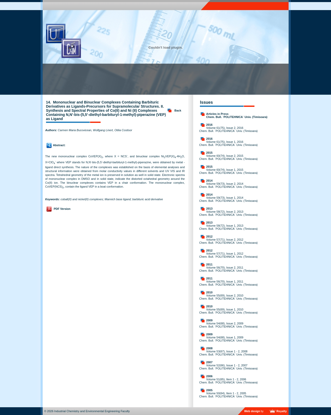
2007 (209, 362)
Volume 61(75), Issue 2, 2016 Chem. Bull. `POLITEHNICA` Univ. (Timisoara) (228, 129)
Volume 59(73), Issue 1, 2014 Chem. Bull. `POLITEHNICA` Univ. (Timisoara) (228, 199)
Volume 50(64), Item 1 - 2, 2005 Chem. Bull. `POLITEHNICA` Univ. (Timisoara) (228, 395)
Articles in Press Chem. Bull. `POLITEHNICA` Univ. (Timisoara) (236, 115)
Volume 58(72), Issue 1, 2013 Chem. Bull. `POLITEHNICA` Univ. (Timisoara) (228, 227)
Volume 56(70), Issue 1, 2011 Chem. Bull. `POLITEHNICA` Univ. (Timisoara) (228, 283)
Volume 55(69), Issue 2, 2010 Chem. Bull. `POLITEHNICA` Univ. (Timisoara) (228, 297)
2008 (209, 348)
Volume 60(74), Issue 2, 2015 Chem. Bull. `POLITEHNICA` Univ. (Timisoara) (228, 157)
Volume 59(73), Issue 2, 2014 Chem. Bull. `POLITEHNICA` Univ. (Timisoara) (228, 185)
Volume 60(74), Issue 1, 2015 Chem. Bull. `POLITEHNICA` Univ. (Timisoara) (228, 171)
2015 (209, 152)
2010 (209, 292)
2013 (209, 208)
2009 (209, 320)
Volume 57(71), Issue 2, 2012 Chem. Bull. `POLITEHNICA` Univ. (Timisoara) (228, 241)
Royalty (281, 411)
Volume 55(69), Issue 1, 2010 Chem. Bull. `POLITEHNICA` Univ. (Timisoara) (228, 311)
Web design (252, 411)
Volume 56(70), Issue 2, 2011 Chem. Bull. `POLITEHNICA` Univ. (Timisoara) (228, 269)
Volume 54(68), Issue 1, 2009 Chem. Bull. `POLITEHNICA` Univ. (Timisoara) (228, 339)
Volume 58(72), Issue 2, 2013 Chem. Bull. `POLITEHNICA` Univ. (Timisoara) (228, 213)
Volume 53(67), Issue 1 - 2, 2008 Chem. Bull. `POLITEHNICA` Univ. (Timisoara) (228, 353)
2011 (209, 264)
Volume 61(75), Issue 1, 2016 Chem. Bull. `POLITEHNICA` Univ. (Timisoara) (228, 143)
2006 (209, 376)
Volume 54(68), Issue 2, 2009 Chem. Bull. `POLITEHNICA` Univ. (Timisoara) (228, 325)
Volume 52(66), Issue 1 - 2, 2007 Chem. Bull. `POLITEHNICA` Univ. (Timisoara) (228, 367)
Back (178, 110)
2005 (209, 390)
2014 (209, 180)
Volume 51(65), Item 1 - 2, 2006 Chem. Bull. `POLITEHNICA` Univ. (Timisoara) (228, 381)
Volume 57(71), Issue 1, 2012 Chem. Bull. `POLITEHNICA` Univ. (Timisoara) (228, 255)
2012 (209, 236)
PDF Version (62, 208)
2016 (209, 124)
